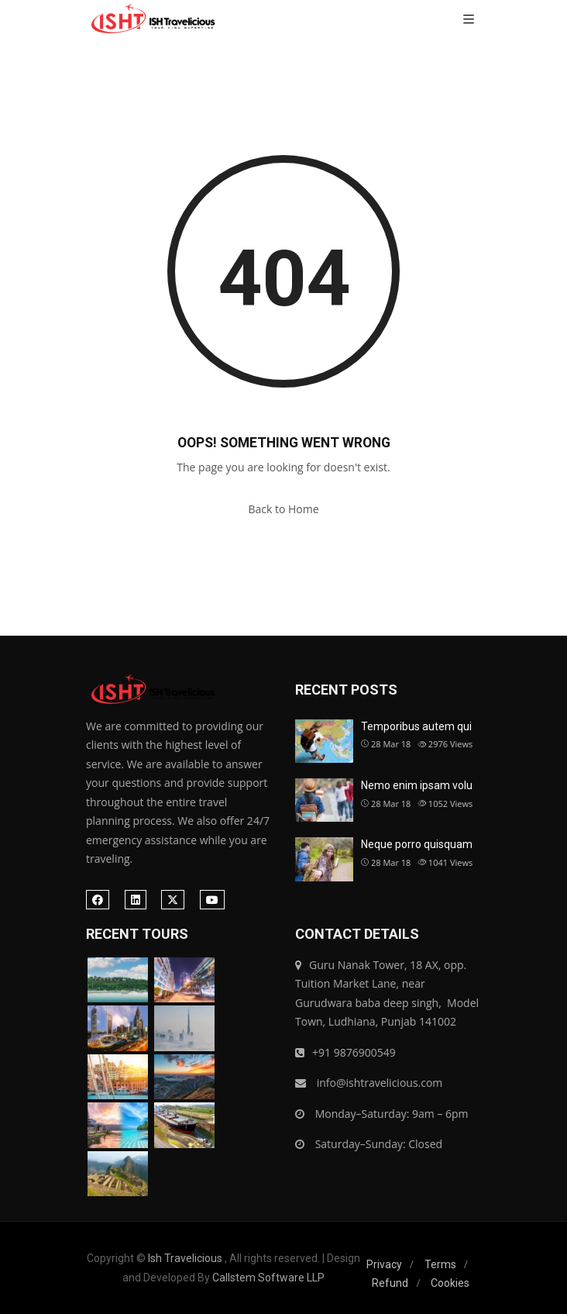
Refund (390, 1283)
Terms (440, 1264)
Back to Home (283, 509)
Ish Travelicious (185, 1258)
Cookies (450, 1283)
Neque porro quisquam (416, 844)
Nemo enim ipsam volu (416, 785)
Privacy (384, 1264)
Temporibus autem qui (416, 726)
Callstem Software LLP (268, 1277)
